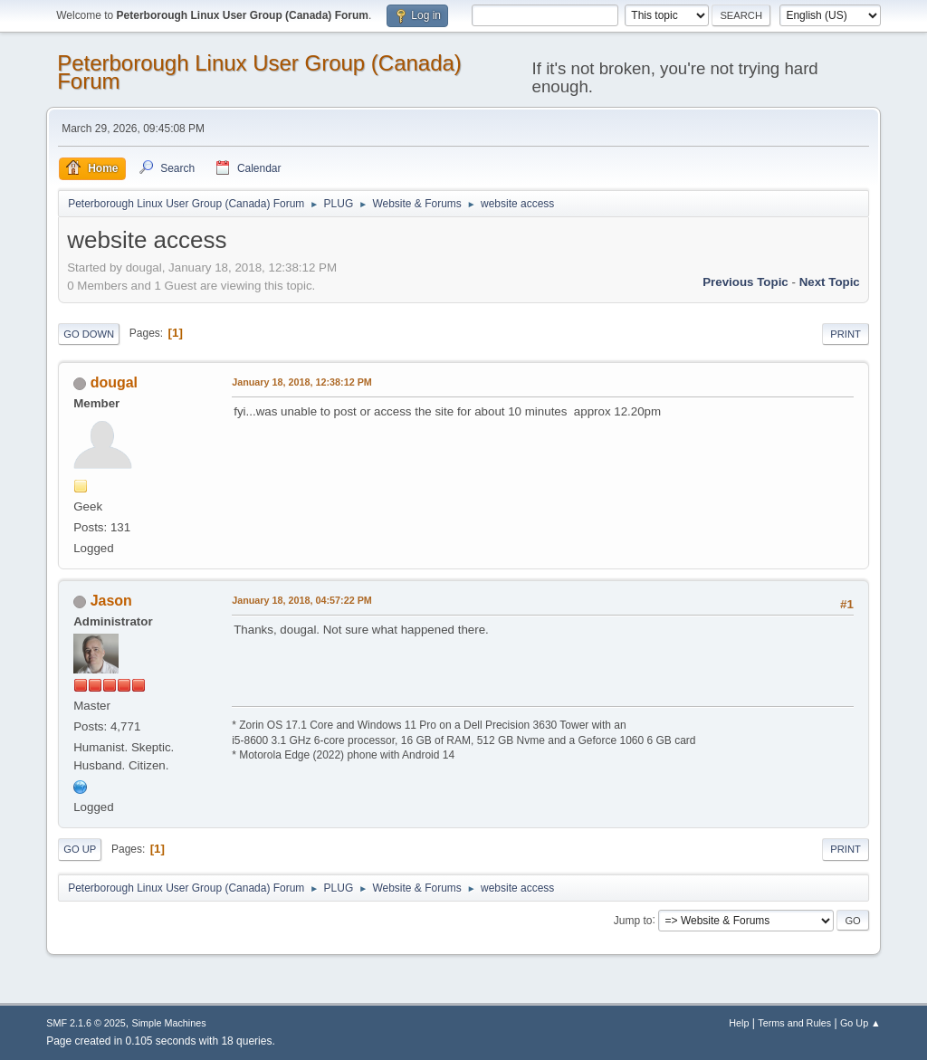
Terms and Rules (794, 1022)
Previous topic (745, 282)
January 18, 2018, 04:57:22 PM (302, 600)
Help (739, 1022)
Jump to (633, 919)
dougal (114, 382)
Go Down (88, 334)
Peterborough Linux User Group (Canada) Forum (259, 72)
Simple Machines (169, 1022)
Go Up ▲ (860, 1022)
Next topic (829, 282)
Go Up (79, 849)
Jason (111, 600)
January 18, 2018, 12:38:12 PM (302, 382)
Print (845, 334)
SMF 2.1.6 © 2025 (86, 1022)
